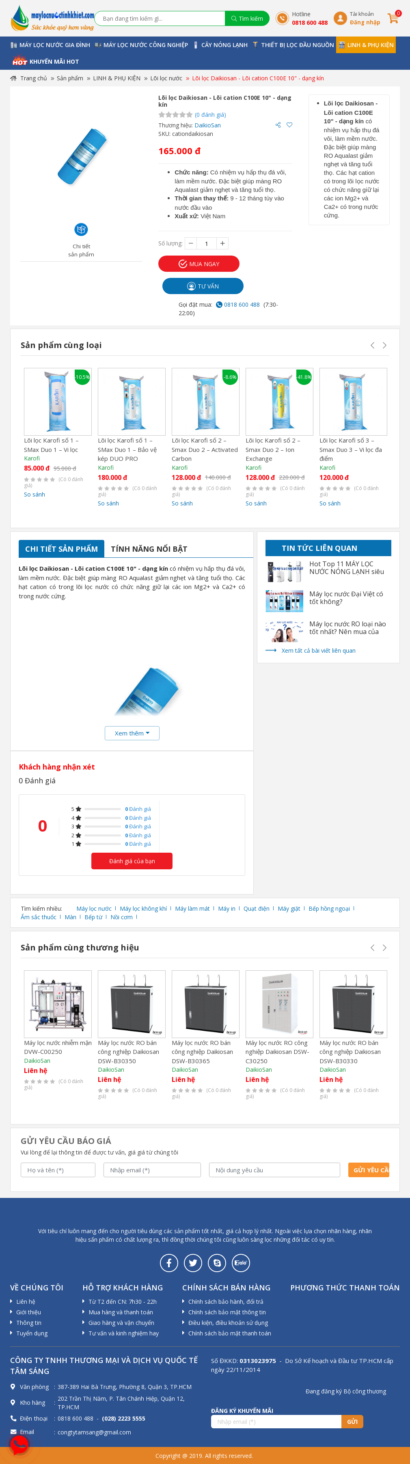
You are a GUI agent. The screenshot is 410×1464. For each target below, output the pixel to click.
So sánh (34, 494)
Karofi (32, 458)
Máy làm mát (192, 908)
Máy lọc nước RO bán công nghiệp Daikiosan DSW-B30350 (128, 1051)
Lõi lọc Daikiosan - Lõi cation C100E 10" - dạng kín (258, 78)
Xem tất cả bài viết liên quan (319, 650)
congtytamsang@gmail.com (94, 1432)
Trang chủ (28, 78)
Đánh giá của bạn (132, 861)
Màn (70, 917)
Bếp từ (93, 917)
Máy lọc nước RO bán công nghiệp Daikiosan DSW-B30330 (350, 1051)
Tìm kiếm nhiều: (41, 908)
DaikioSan (207, 125)
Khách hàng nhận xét (57, 767)
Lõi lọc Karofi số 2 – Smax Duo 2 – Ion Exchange (273, 449)
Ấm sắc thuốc (38, 917)
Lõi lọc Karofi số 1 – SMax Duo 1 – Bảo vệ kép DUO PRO (127, 449)
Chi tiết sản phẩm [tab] (61, 549)
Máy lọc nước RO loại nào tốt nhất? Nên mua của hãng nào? (347, 632)
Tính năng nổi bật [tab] (149, 549)
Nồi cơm (121, 917)
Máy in (226, 908)
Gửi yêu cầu (371, 1170)
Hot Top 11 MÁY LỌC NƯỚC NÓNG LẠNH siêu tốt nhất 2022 (346, 572)
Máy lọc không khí (143, 908)
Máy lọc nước (94, 908)
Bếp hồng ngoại (329, 908)
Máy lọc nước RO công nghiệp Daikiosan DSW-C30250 (277, 1051)
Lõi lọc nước (166, 78)
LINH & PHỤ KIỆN (116, 78)
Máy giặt (289, 908)
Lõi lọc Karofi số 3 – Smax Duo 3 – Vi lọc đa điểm (350, 449)
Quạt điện (257, 908)
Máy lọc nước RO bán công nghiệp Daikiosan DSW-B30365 (202, 1051)
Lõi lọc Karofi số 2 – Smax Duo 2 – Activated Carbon (205, 449)
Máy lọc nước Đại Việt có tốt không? (346, 598)
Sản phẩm (70, 78)
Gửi (352, 1421)
